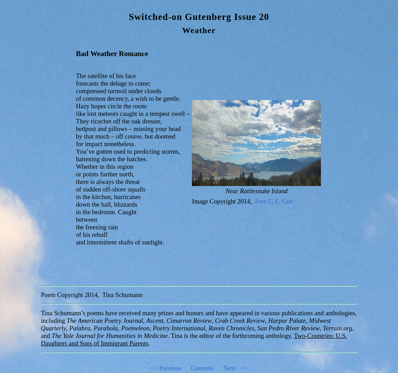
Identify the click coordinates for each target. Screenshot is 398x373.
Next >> (235, 368)
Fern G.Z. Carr (274, 201)
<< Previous (170, 368)
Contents (206, 368)
